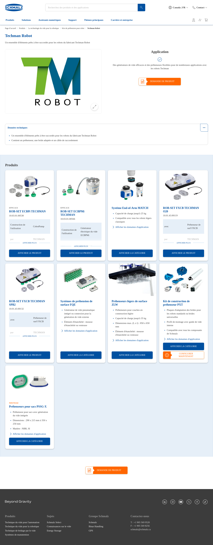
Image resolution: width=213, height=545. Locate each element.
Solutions (28, 20)
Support (74, 20)
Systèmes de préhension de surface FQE (76, 303)
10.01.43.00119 (170, 215)
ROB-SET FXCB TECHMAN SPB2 (27, 303)
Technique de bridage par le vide (20, 530)
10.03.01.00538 (16, 215)
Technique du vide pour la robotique (22, 526)
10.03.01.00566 (67, 219)
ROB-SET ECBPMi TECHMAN (72, 213)
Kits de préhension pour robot (73, 28)
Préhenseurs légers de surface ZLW (129, 303)
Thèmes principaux (95, 20)
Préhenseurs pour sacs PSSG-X (28, 406)
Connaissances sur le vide (59, 526)
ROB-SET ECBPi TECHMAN (27, 211)
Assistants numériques (51, 20)
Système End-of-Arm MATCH (130, 208)
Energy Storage (54, 530)
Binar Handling (96, 526)
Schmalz (93, 522)
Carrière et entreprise (123, 20)
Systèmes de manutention (17, 534)
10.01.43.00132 (16, 309)
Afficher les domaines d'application (130, 227)
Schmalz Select (54, 522)
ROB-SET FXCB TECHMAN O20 (181, 209)
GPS (91, 530)
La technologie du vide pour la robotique (43, 28)
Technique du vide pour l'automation (22, 522)
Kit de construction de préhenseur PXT (176, 303)
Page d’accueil (10, 28)
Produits (12, 20)
